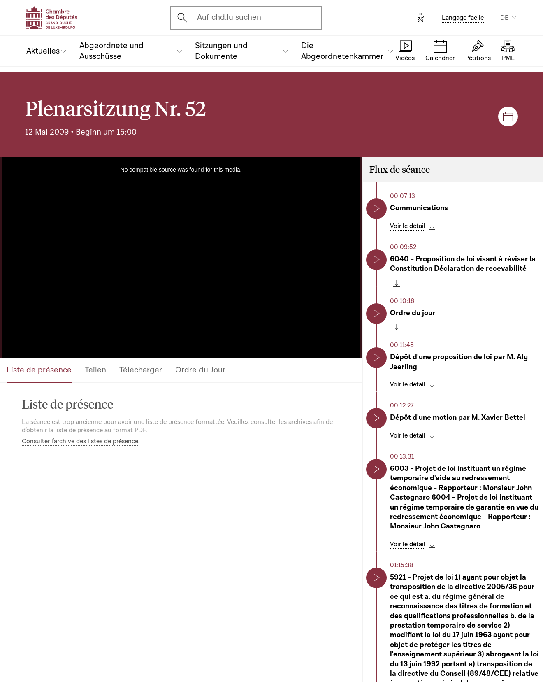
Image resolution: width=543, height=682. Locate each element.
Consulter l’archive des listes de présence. (80, 441)
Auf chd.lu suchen (229, 17)
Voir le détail (407, 226)
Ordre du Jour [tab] (200, 370)
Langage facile (463, 18)
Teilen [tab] (95, 370)
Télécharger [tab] (140, 370)
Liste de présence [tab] (39, 370)
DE (504, 18)
